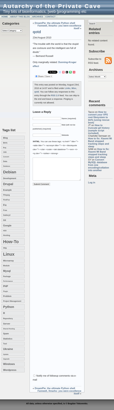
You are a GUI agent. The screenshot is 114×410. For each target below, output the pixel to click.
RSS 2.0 (55, 95)
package (7, 276)
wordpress (9, 369)
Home (4, 16)
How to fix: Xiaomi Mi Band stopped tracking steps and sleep (100, 142)
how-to (11, 241)
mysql (7, 271)
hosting (6, 235)
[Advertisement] (10, 82)
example (7, 190)
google (7, 225)
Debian (9, 172)
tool (5, 344)
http (5, 248)
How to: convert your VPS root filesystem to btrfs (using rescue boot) (98, 117)
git (4, 220)
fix (5, 205)
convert (6, 157)
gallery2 (6, 215)
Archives (37, 16)
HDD (5, 231)
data (5, 161)
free (5, 210)
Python (8, 307)
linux (9, 254)
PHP (5, 286)
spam (6, 333)
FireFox (6, 200)
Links (67, 88)
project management (12, 301)
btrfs (5, 143)
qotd (37, 32)
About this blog (20, 16)
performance (8, 281)
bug (4, 147)
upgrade (6, 359)
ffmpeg (6, 195)
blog (5, 138)
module (6, 266)
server (6, 323)
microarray (8, 260)
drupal (8, 184)
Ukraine (8, 349)
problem (7, 296)
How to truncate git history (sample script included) (99, 129)
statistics (7, 339)
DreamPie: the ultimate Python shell (55, 23)
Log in (91, 182)
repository (8, 319)
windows (9, 364)
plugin (5, 291)
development (9, 178)
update (5, 354)
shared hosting (9, 329)
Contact (50, 16)
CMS (5, 152)
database (6, 166)
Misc (74, 88)
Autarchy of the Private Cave (52, 6)
